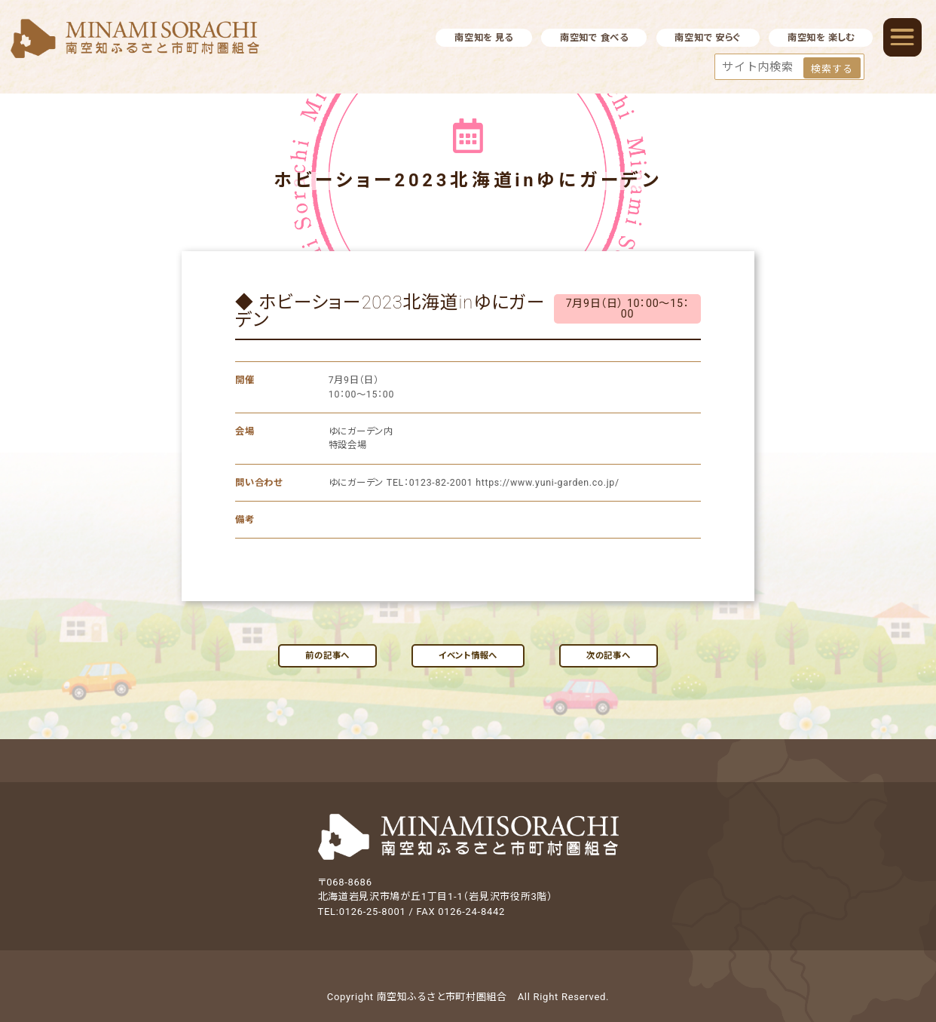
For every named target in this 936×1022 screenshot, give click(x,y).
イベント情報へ (468, 655)
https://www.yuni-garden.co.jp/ (547, 482)
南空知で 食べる (594, 37)
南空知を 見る (483, 37)
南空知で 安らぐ (707, 37)
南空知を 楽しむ (821, 37)
